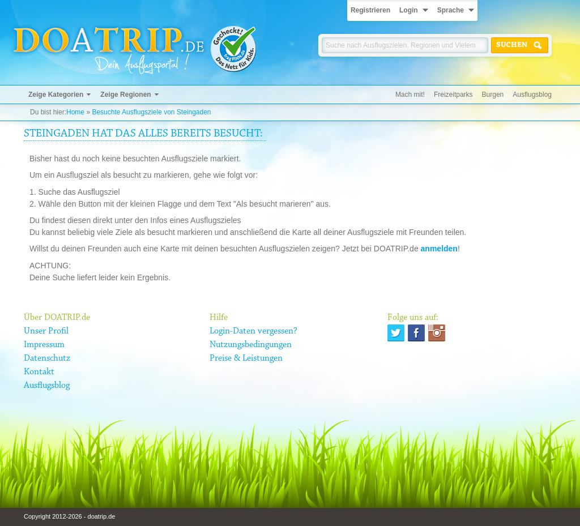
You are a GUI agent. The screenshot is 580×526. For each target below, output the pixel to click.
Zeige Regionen (125, 95)
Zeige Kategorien (55, 95)
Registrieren (370, 10)
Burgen (493, 95)
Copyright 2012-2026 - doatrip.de (69, 516)
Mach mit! (410, 95)
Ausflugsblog (532, 95)
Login (408, 10)
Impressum (44, 344)
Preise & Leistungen (246, 358)
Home (75, 112)
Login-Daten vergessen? (253, 331)
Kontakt (39, 372)
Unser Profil (46, 331)
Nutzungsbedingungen (251, 344)
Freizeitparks (453, 95)
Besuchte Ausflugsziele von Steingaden (151, 112)
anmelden (439, 248)
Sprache (450, 10)
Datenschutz (47, 358)
